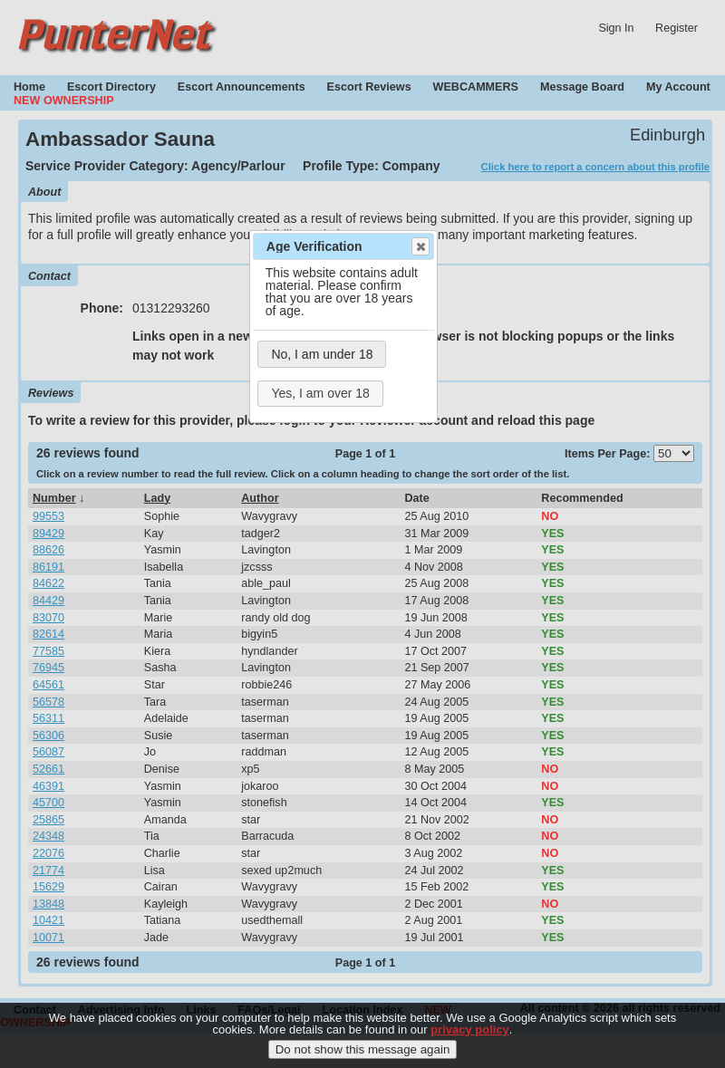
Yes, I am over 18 (320, 393)
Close (419, 246)
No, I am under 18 (321, 354)
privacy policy (469, 1032)
